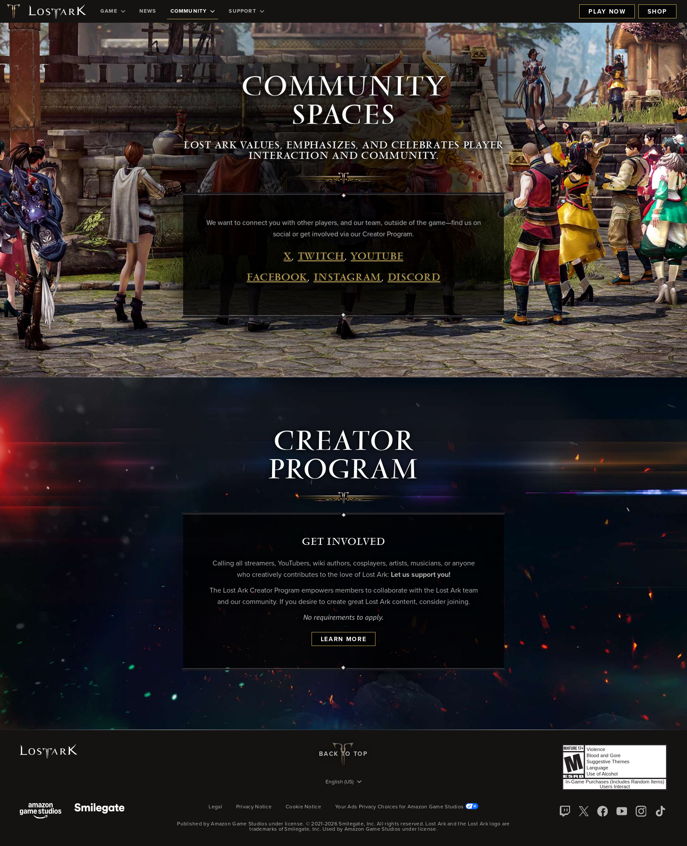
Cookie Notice (303, 807)
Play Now (607, 12)
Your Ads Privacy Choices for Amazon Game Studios (406, 807)
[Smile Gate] (99, 811)
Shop (657, 12)
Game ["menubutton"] (112, 11)
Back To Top (343, 754)
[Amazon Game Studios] (40, 811)
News (147, 11)
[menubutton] (343, 782)
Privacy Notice (254, 807)
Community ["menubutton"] (192, 11)
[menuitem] (112, 11)
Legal (215, 807)
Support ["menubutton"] (246, 11)
